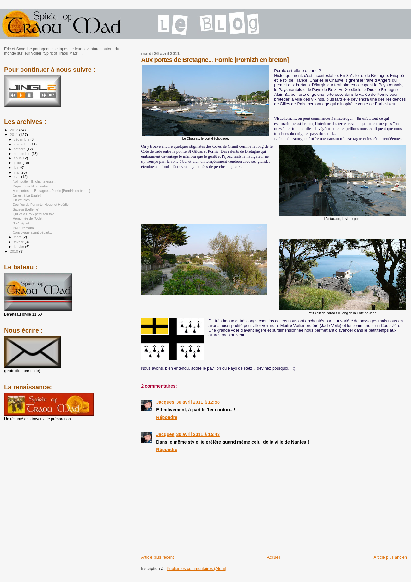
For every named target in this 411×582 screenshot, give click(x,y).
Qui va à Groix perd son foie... (35, 214)
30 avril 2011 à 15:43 (198, 434)
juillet (18, 163)
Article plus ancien (390, 557)
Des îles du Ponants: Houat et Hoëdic (40, 204)
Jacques (165, 402)
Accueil (273, 557)
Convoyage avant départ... (32, 232)
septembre (23, 154)
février (19, 242)
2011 (14, 134)
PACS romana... (25, 228)
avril (17, 177)
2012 (14, 130)
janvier (19, 246)
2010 (14, 251)
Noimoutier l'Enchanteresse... (34, 181)
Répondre (166, 417)
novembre (22, 144)
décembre (22, 139)
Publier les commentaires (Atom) (196, 568)
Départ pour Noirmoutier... (32, 186)
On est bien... (23, 200)
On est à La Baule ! (27, 195)
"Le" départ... (22, 223)
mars (18, 237)
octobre (20, 149)
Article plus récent (157, 557)
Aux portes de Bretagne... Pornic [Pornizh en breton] (51, 191)
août (18, 158)
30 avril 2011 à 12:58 (198, 402)
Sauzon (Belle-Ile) (26, 209)
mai (17, 172)
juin (17, 167)
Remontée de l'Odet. (28, 218)
